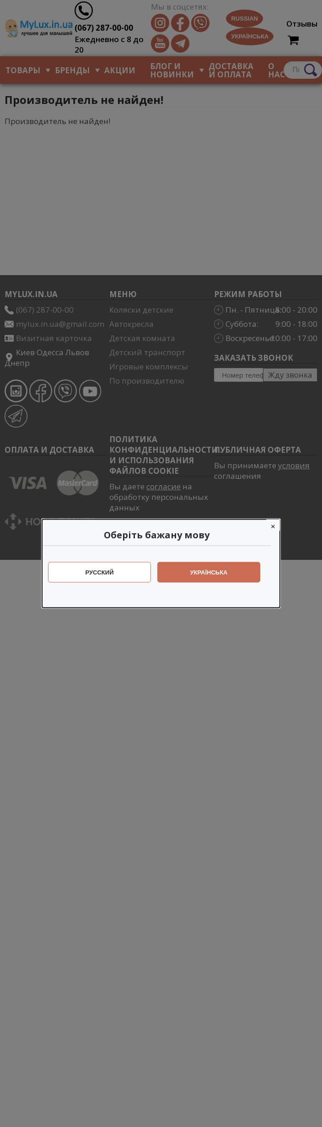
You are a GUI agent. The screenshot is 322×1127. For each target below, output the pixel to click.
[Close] (277, 525)
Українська (213, 572)
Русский (104, 572)
